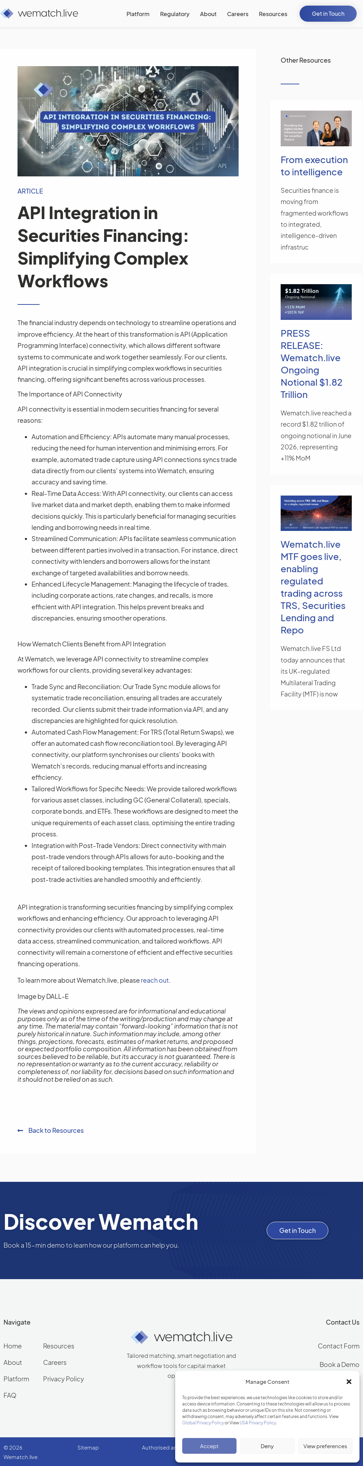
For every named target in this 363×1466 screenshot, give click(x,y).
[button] (348, 1381)
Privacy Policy (63, 1379)
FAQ (10, 1395)
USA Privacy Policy (258, 1422)
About (13, 1362)
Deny (267, 1446)
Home (13, 1346)
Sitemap (88, 1447)
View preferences (325, 1446)
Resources (58, 1346)
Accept (209, 1446)
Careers (55, 1362)
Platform (16, 1379)
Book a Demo (339, 1364)
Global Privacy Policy (203, 1422)
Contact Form (338, 1346)
